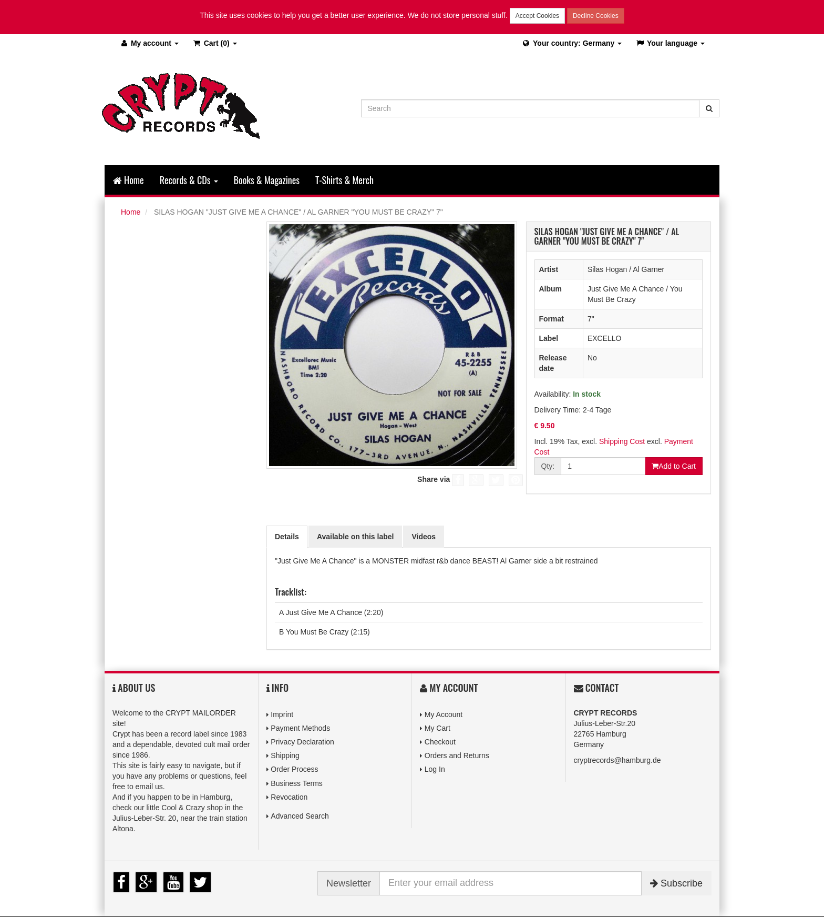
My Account (443, 714)
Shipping (285, 755)
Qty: (548, 466)
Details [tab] (287, 536)
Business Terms (297, 783)
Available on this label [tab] (355, 536)
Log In (435, 769)
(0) (214, 43)
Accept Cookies (537, 15)
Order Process (294, 769)
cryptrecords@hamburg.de (617, 760)
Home (128, 180)
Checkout (440, 742)
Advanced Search (300, 816)
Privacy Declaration (302, 742)
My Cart (437, 728)
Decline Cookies (596, 15)
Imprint (282, 714)
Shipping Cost (622, 441)
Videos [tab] (423, 536)
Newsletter (348, 883)
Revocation (289, 797)
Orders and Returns (457, 755)
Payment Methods (300, 728)
